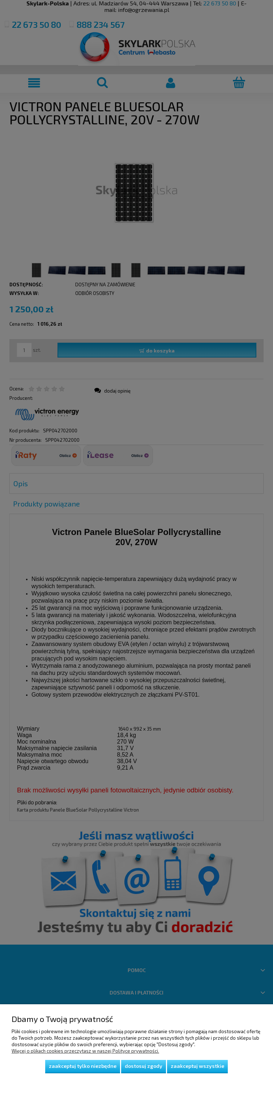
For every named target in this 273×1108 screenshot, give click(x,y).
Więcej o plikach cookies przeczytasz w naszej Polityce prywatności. (85, 1051)
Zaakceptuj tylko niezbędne (82, 1066)
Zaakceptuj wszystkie (197, 1066)
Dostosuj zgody (143, 1066)
